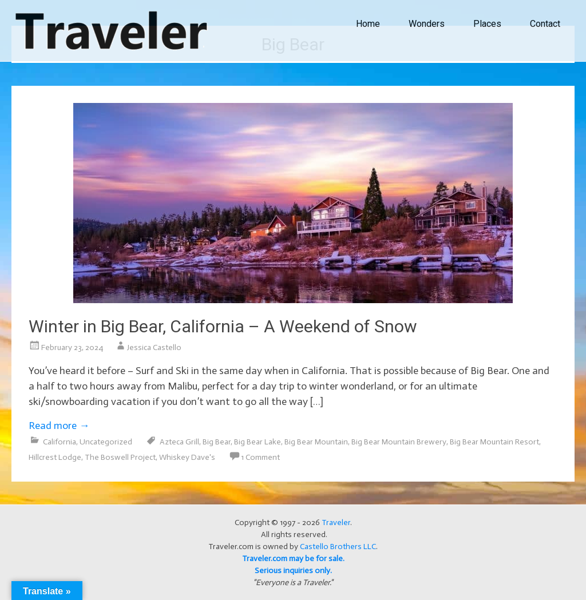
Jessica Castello (154, 347)
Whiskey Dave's (187, 457)
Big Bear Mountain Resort (494, 442)
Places (487, 23)
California (59, 442)
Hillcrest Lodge (55, 457)
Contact (545, 23)
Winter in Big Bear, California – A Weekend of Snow (223, 326)
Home (368, 23)
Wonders (427, 23)
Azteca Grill (179, 442)
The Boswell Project (120, 457)
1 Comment (260, 457)
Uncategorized (106, 442)
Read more (59, 425)
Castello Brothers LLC (338, 546)
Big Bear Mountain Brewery (398, 442)
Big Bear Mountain (316, 442)
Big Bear (217, 442)
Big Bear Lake (257, 442)
